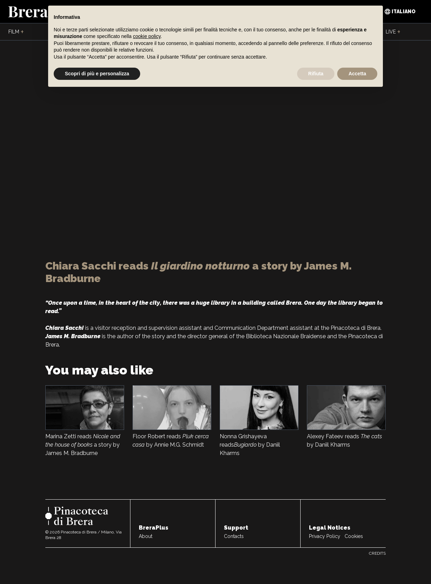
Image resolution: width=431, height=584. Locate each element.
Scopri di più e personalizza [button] (97, 73)
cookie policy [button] (146, 36)
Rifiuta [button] (316, 73)
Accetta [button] (357, 73)
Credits (377, 553)
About (145, 536)
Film (16, 32)
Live (393, 32)
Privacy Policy (324, 536)
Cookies (354, 536)
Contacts (234, 536)
